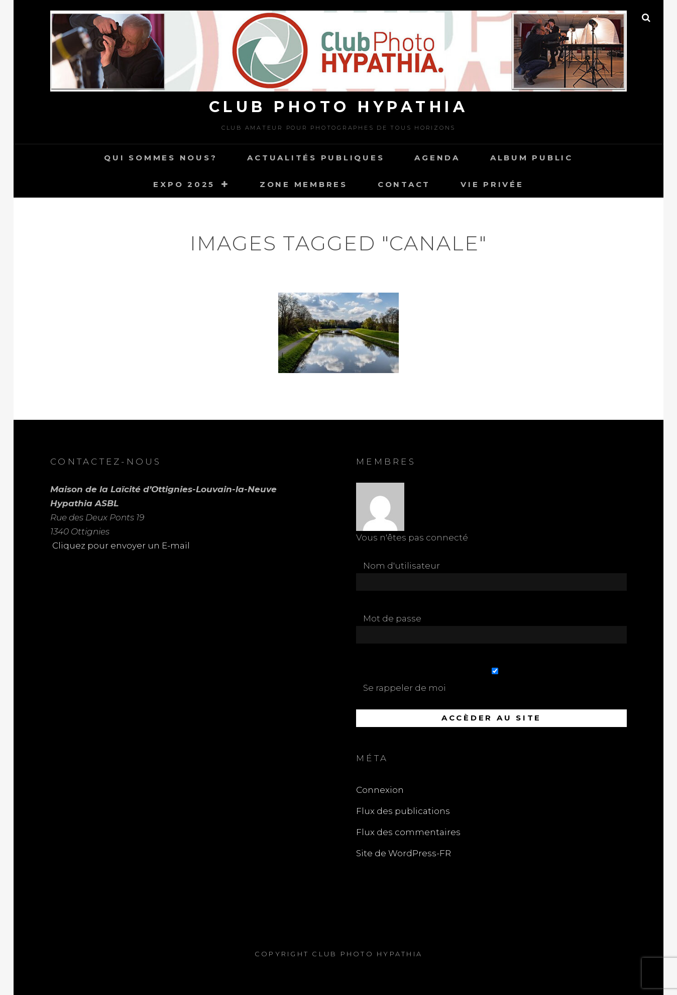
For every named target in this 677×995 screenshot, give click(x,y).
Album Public (531, 157)
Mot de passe (392, 618)
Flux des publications (403, 811)
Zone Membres (304, 184)
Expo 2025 (184, 184)
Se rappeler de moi (495, 680)
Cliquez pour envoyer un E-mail (120, 545)
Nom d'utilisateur (401, 566)
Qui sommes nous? (160, 157)
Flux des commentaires (408, 832)
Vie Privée (492, 184)
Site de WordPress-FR (403, 853)
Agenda (437, 157)
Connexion (380, 790)
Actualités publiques (315, 157)
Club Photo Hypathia (339, 107)
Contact (404, 184)
